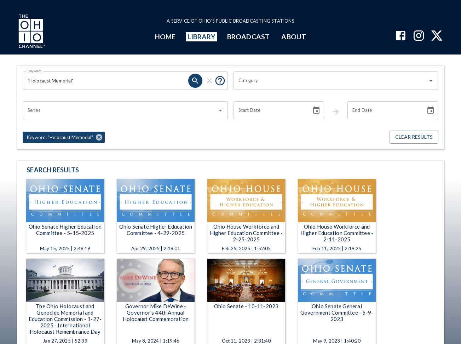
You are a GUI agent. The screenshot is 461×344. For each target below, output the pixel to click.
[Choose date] (316, 110)
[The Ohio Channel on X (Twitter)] (437, 36)
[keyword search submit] (195, 81)
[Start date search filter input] (270, 110)
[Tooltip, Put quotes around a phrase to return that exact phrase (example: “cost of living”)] (220, 80)
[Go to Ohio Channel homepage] (31, 32)
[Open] (431, 81)
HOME (165, 37)
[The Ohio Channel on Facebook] (400, 36)
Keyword (35, 71)
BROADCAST (248, 37)
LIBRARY (201, 37)
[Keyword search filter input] (105, 80)
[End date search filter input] (384, 110)
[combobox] (331, 81)
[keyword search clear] (209, 81)
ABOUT (293, 37)
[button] (64, 137)
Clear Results (414, 137)
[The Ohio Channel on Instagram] (419, 36)
